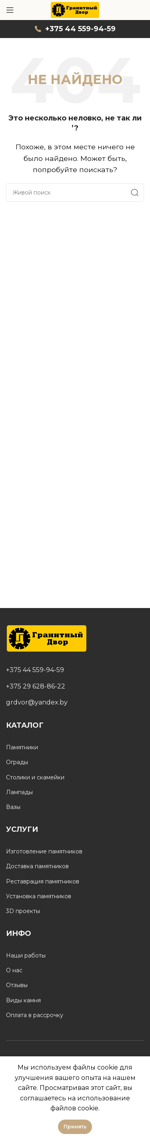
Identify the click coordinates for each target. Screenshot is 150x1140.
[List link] (75, 670)
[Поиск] (75, 192)
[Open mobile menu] (10, 10)
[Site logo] (75, 9)
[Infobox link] (75, 29)
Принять (75, 1127)
